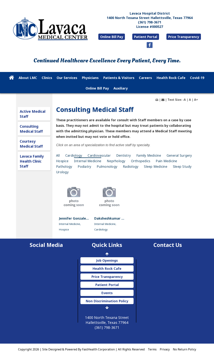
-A (184, 100)
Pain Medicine (166, 161)
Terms (152, 349)
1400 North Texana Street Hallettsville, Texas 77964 (150, 18)
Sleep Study (182, 166)
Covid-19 (197, 77)
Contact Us (167, 244)
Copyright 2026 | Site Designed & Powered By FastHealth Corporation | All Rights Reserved (81, 349)
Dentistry (123, 155)
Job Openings (107, 260)
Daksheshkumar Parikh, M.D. (117, 218)
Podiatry (84, 166)
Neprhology (116, 161)
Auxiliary (120, 88)
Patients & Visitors (118, 77)
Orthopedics (140, 161)
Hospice (62, 161)
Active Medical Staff (32, 114)
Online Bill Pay (111, 37)
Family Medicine (148, 155)
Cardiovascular (99, 155)
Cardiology (73, 155)
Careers (145, 77)
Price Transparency (183, 37)
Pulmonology (107, 166)
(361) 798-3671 (149, 22)
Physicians (90, 77)
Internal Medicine (87, 161)
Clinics (47, 77)
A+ (196, 100)
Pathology (64, 166)
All (58, 155)
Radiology (130, 166)
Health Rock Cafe (170, 77)
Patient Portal (145, 37)
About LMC (28, 77)
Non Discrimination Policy (107, 301)
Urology (62, 172)
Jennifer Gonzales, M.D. (77, 218)
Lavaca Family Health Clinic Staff (32, 161)
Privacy (165, 349)
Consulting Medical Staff (31, 129)
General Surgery (179, 155)
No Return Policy (184, 349)
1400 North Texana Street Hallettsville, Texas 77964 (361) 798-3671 (107, 322)
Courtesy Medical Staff (31, 144)
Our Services (67, 77)
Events (107, 293)
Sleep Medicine (155, 166)
